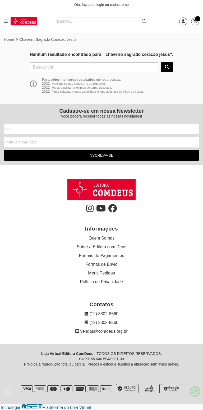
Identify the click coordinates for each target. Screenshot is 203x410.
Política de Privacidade (101, 282)
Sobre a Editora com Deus (101, 247)
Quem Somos (101, 238)
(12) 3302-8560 (101, 314)
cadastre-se (119, 5)
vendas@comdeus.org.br (101, 331)
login (100, 5)
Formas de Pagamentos (101, 255)
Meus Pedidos (101, 273)
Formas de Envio (102, 264)
